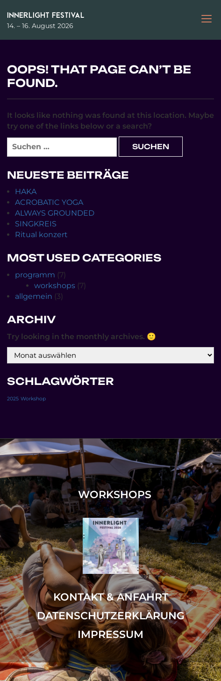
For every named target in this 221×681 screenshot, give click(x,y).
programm (35, 274)
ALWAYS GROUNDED (54, 213)
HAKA (25, 191)
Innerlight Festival (46, 15)
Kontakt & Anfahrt (110, 597)
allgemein (33, 296)
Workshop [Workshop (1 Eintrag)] (33, 399)
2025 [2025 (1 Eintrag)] (13, 399)
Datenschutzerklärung (111, 615)
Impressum (110, 634)
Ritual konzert (41, 234)
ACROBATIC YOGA (49, 202)
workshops (54, 285)
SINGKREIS (36, 223)
